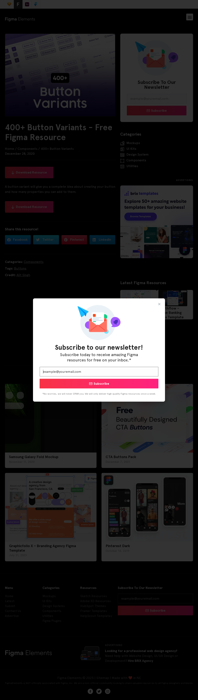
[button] (159, 304)
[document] (99, 350)
